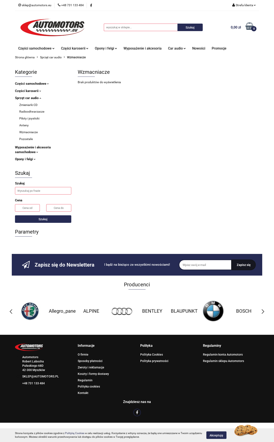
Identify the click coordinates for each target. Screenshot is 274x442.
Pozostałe (26, 139)
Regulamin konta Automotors (223, 354)
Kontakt (83, 393)
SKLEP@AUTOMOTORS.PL (40, 376)
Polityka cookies (89, 386)
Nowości (198, 48)
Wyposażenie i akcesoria (143, 48)
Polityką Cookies (74, 433)
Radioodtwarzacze (31, 111)
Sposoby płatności (90, 361)
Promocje (219, 48)
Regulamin (85, 380)
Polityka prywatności (154, 361)
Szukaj (43, 219)
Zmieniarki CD (28, 105)
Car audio (177, 48)
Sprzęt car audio (28, 98)
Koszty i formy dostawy (93, 374)
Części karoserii (74, 48)
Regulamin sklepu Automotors (223, 361)
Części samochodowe (36, 48)
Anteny (24, 125)
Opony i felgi (106, 48)
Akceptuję (216, 435)
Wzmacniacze (28, 132)
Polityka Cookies (151, 354)
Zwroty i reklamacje (91, 367)
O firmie (83, 354)
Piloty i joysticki (29, 118)
